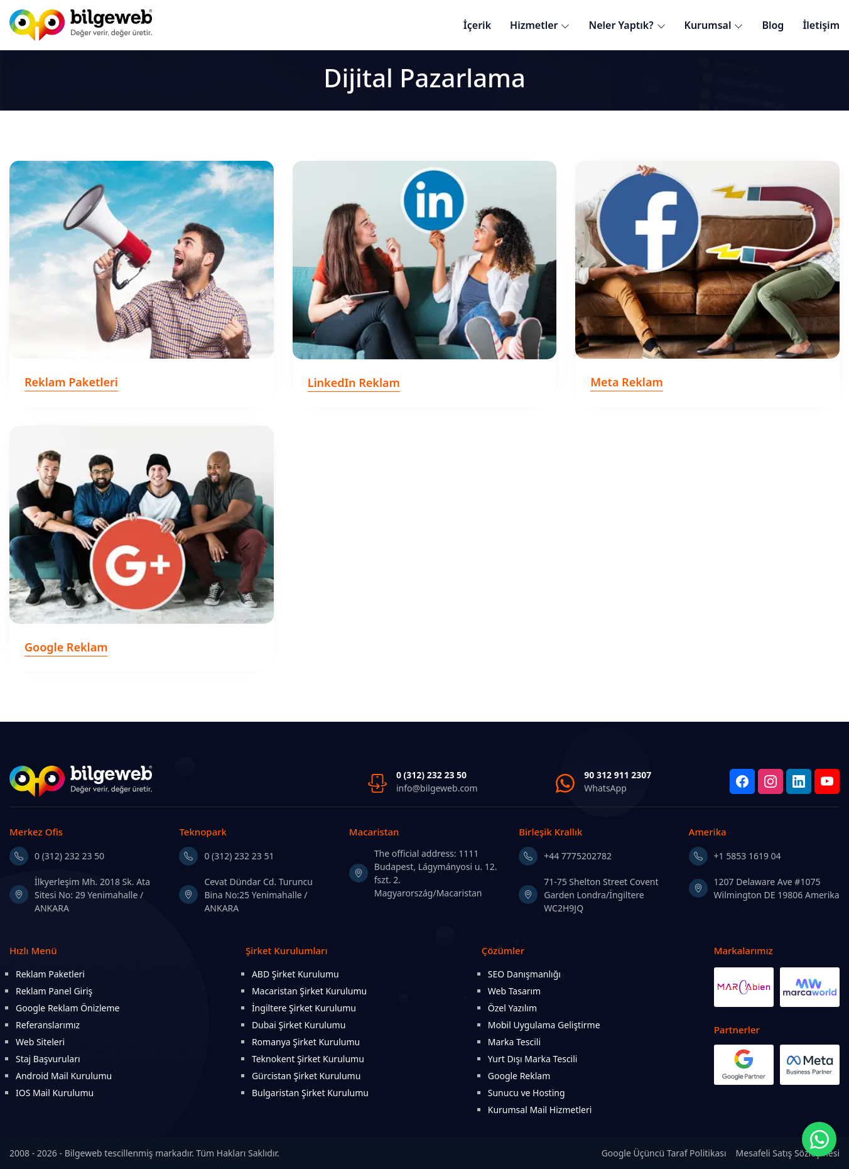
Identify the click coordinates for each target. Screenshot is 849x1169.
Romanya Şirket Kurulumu (306, 1042)
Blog (773, 25)
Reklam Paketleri (50, 974)
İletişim (821, 25)
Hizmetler (534, 25)
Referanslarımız (48, 1025)
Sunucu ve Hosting (526, 1093)
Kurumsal (708, 25)
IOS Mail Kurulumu (55, 1093)
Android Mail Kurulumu (64, 1076)
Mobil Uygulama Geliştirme (544, 1025)
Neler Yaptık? (620, 25)
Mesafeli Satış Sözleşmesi (788, 1153)
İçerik (477, 25)
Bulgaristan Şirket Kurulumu (310, 1093)
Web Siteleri (40, 1042)
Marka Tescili (514, 1042)
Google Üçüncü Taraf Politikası (664, 1153)
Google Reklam (519, 1076)
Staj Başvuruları (48, 1059)
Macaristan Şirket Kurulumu (309, 991)
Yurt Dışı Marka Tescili (533, 1059)
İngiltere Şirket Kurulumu (304, 1008)
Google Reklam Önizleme (67, 1008)
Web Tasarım (514, 991)
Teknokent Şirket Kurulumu (308, 1059)
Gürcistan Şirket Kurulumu (306, 1076)
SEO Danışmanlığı (524, 974)
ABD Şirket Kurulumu (295, 974)
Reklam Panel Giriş (54, 991)
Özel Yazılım (512, 1008)
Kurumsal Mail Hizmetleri (540, 1110)
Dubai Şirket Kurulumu (299, 1025)
